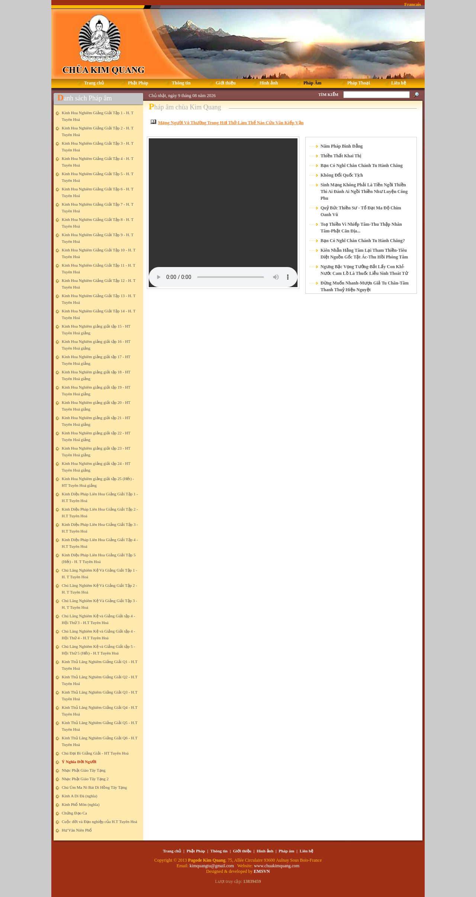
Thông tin (219, 851)
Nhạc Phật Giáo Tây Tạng (84, 770)
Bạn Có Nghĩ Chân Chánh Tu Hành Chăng (362, 165)
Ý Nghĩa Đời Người (79, 761)
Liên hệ (306, 851)
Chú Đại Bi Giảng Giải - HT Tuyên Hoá (95, 753)
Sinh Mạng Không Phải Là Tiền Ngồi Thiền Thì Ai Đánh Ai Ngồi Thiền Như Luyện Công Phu (364, 191)
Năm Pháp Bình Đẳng (342, 146)
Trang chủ (172, 851)
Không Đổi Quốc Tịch (342, 175)
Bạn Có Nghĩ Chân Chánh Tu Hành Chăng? (363, 240)
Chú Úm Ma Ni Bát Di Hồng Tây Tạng (94, 787)
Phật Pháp (196, 851)
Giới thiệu (242, 851)
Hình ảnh (265, 851)
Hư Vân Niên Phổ (77, 830)
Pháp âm (287, 851)
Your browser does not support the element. (223, 213)
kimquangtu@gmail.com (212, 865)
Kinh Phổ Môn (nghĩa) (80, 804)
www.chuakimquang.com (277, 865)
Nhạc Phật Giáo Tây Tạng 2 (85, 779)
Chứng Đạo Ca (74, 813)
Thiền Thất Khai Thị (341, 155)
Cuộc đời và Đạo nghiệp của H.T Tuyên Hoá (99, 821)
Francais (412, 4)
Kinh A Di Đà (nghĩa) (79, 796)
